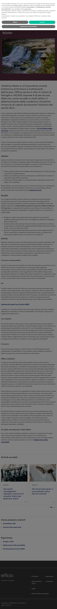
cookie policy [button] (27, 9)
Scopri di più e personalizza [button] (28, 26)
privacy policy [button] (18, 5)
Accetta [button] (42, 22)
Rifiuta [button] (15, 22)
